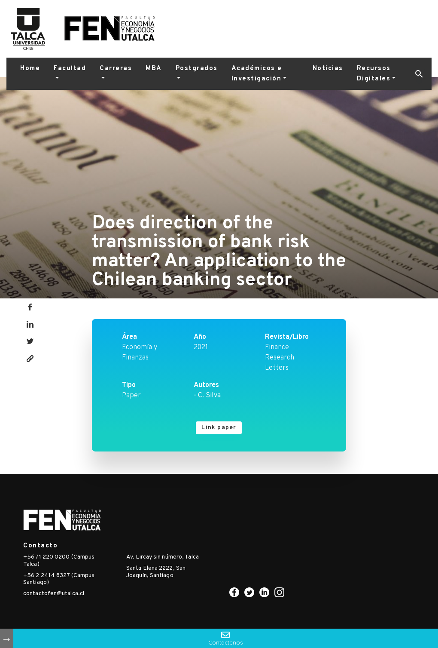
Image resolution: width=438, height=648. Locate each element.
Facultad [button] (70, 68)
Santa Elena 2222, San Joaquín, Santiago (156, 572)
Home (30, 68)
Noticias (328, 68)
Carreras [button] (116, 68)
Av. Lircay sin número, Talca (162, 557)
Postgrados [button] (197, 68)
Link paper (218, 427)
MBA (154, 68)
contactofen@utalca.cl (53, 593)
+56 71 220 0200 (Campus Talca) (58, 560)
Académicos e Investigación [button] (256, 73)
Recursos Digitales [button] (374, 73)
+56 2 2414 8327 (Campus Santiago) (58, 579)
